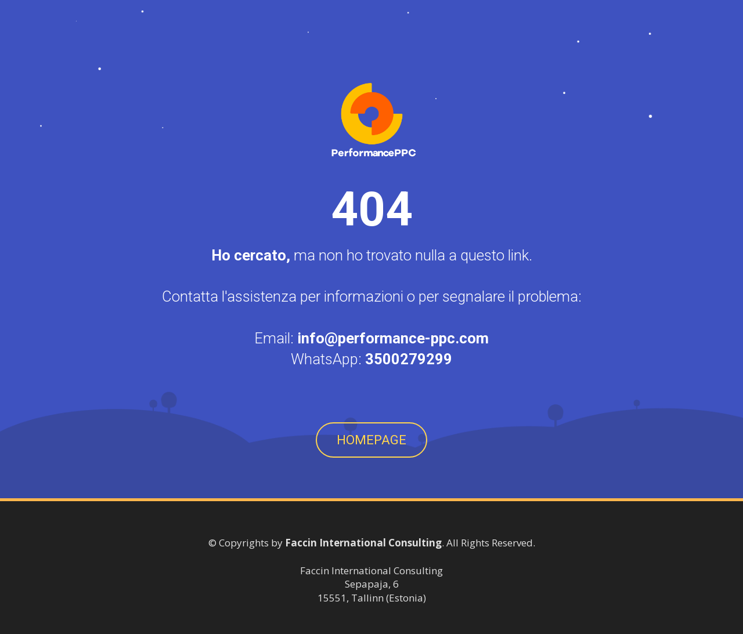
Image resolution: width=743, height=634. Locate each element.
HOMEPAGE (371, 440)
